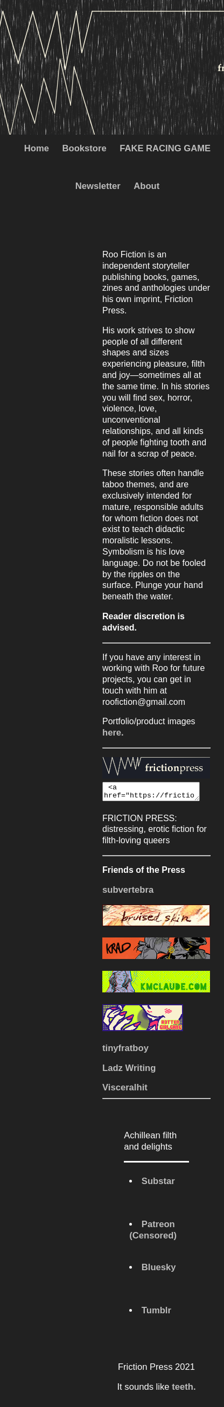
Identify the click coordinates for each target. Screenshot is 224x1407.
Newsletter (98, 186)
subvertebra (127, 893)
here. (113, 732)
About (146, 186)
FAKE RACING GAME (165, 148)
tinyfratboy (125, 1051)
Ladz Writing (129, 1071)
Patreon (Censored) (153, 1233)
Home (36, 148)
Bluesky (159, 1270)
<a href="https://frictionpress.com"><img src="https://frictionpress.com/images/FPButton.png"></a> (156, 793)
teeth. (183, 1390)
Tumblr (156, 1313)
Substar (158, 1184)
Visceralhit (125, 1091)
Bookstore (84, 148)
